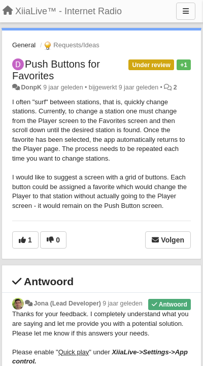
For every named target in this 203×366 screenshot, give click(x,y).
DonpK (31, 87)
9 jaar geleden (122, 303)
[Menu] (185, 11)
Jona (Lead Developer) (66, 303)
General (24, 45)
